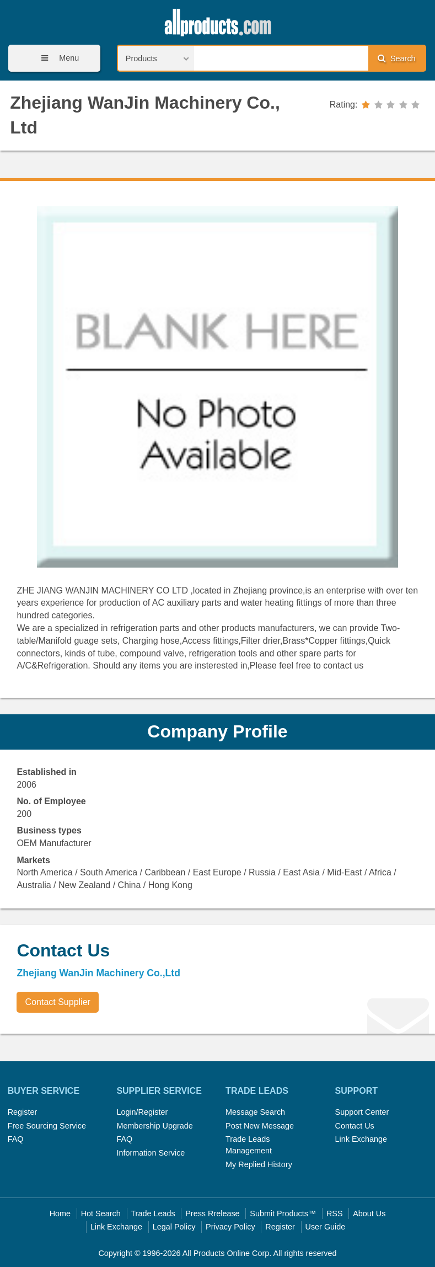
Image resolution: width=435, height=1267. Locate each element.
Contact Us (354, 1125)
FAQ (16, 1139)
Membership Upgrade (154, 1125)
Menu (56, 58)
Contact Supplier (57, 1002)
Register (22, 1112)
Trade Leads (153, 1213)
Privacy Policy (230, 1226)
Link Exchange (361, 1139)
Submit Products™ (283, 1213)
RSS (334, 1213)
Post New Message (259, 1125)
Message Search (255, 1112)
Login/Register (142, 1112)
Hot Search (101, 1213)
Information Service (150, 1152)
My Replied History (258, 1164)
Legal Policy (174, 1226)
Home (60, 1213)
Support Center (362, 1112)
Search (396, 58)
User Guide (325, 1226)
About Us (369, 1213)
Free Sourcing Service (47, 1125)
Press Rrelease (212, 1213)
